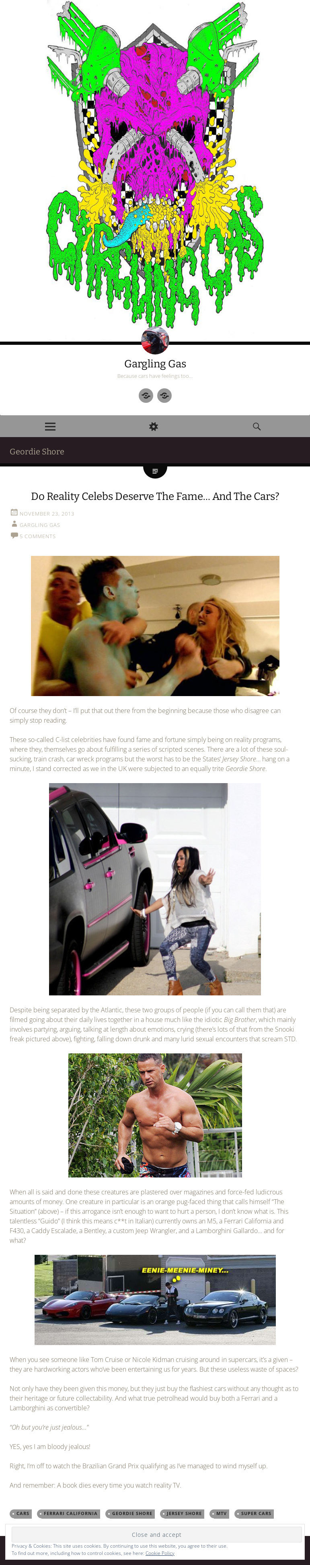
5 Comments (38, 536)
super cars (256, 1513)
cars (22, 1513)
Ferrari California (71, 1513)
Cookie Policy (160, 1553)
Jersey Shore (184, 1513)
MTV (221, 1513)
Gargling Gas (155, 364)
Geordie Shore (132, 1513)
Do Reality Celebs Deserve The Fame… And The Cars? (155, 496)
